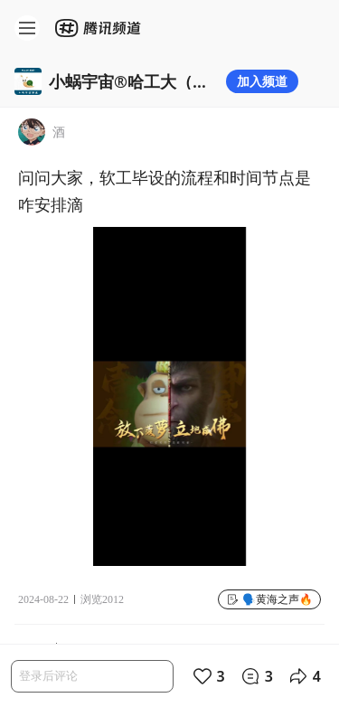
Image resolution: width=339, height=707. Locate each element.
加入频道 (262, 81)
